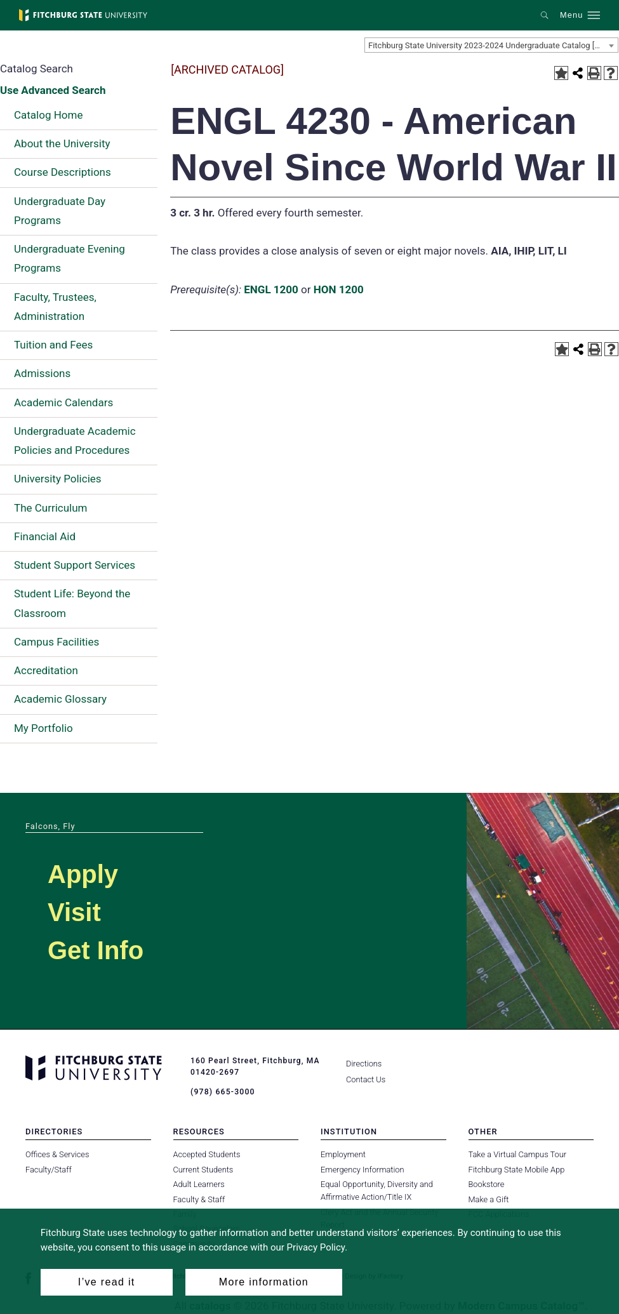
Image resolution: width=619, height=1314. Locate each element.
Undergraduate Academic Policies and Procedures (75, 440)
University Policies (58, 478)
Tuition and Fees (53, 344)
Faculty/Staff (48, 1169)
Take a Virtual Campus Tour (518, 1154)
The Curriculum (51, 507)
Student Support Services (74, 565)
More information (264, 1282)
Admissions (42, 373)
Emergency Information (362, 1169)
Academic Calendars (63, 402)
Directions (364, 1063)
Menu (571, 15)
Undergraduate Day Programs (59, 211)
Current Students (203, 1169)
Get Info (95, 950)
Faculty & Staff (199, 1199)
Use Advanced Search (52, 90)
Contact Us (365, 1079)
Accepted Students (207, 1154)
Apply (83, 874)
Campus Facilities (56, 641)
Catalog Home (48, 115)
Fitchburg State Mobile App (517, 1169)
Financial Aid (45, 536)
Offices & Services (57, 1154)
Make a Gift (489, 1199)
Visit (74, 912)
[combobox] (491, 45)
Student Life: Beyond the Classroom (72, 603)
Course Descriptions (62, 172)
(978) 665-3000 (222, 1091)
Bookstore (487, 1184)
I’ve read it (106, 1282)
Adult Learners (199, 1184)
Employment (343, 1154)
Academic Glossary (60, 699)
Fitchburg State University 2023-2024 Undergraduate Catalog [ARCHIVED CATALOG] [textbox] (493, 45)
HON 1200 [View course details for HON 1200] (339, 289)
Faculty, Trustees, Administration (55, 306)
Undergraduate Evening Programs (69, 258)
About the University (62, 143)
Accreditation (46, 670)
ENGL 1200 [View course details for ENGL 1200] (271, 289)
